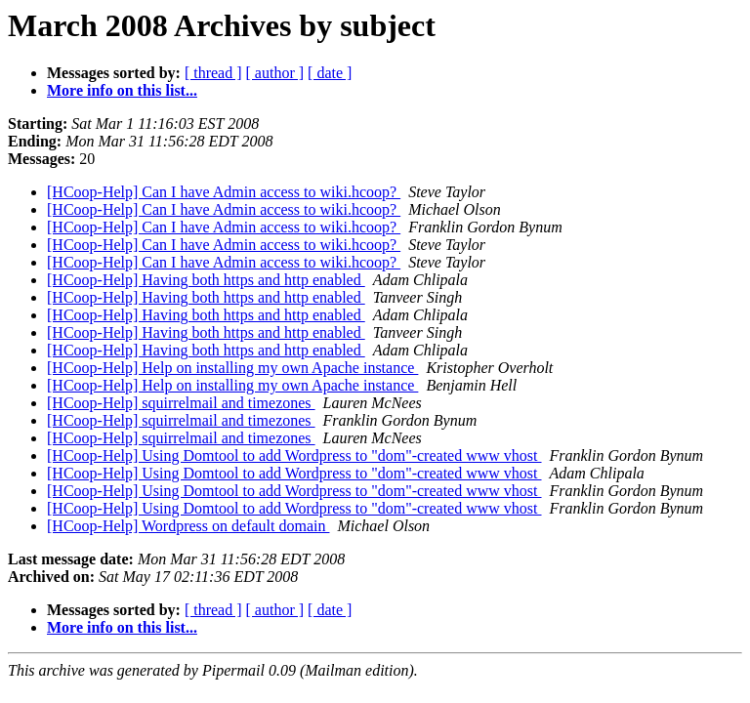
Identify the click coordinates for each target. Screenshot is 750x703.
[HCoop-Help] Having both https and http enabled (206, 279)
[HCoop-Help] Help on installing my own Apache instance (232, 367)
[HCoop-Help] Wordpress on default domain (188, 525)
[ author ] (275, 72)
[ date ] (330, 72)
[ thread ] (213, 72)
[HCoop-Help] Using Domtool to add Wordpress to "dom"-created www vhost (294, 455)
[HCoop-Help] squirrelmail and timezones (181, 402)
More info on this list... (122, 90)
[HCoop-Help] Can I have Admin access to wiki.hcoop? (223, 192)
